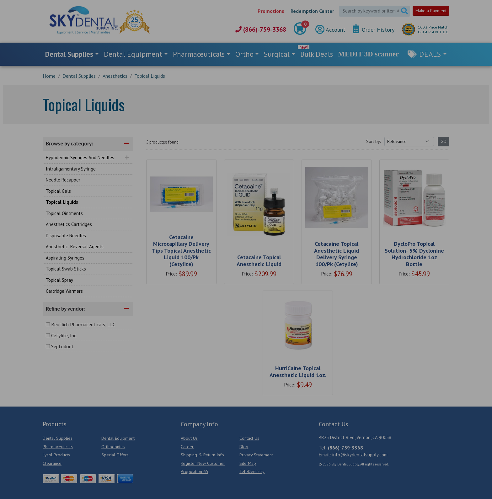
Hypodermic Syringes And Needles (80, 157)
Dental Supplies (57, 438)
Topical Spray (59, 280)
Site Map (247, 463)
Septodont (62, 346)
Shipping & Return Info (202, 455)
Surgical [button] (277, 54)
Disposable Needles (66, 236)
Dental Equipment (118, 438)
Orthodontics (113, 446)
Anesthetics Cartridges (69, 224)
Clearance (52, 463)
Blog (243, 446)
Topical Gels (58, 191)
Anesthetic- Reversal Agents (75, 247)
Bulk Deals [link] (316, 54)
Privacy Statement (256, 455)
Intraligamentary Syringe (71, 169)
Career (187, 446)
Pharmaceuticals (58, 446)
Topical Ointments (64, 213)
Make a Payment (431, 10)
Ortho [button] (244, 54)
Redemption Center (312, 11)
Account (330, 29)
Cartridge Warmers (64, 291)
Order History (373, 29)
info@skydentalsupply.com (360, 455)
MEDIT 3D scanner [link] (368, 54)
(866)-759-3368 (260, 29)
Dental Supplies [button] (69, 54)
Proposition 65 (194, 471)
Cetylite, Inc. (64, 335)
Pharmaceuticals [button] (199, 54)
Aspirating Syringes (65, 258)
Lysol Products (56, 455)
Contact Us (249, 438)
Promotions (271, 11)
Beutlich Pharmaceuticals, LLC (83, 324)
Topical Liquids (62, 202)
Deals (430, 54)
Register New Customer (203, 463)
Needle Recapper (63, 180)
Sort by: (373, 141)
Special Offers (115, 455)
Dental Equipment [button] (133, 54)
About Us (189, 438)
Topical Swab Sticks (66, 269)
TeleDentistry (252, 471)
